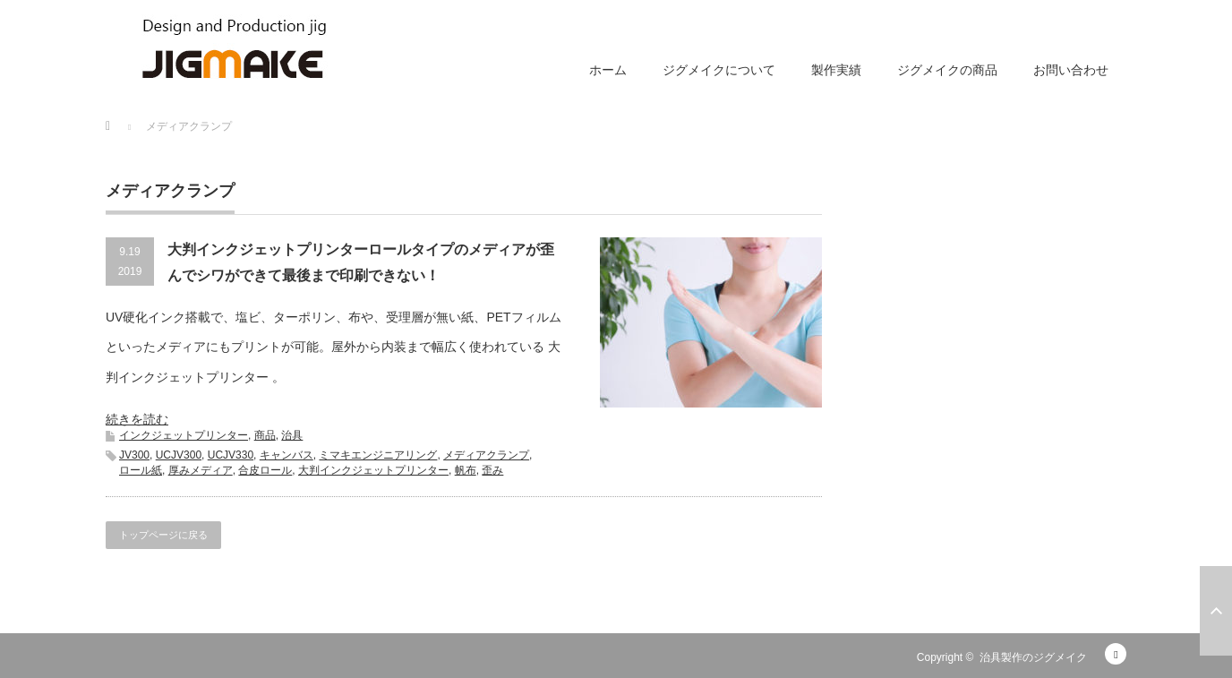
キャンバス (286, 455)
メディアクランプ (486, 455)
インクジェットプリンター (183, 435)
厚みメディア (200, 470)
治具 (292, 435)
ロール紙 (140, 470)
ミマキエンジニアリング (378, 455)
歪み (492, 470)
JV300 (134, 455)
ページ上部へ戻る (1216, 611)
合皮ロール (265, 470)
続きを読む (137, 419)
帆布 (465, 470)
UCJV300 (178, 455)
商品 (265, 435)
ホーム (608, 70)
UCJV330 (230, 455)
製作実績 (836, 70)
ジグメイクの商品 (947, 70)
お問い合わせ (1070, 70)
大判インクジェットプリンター (373, 470)
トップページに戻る (163, 534)
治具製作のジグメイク (1033, 657)
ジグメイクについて (719, 70)
